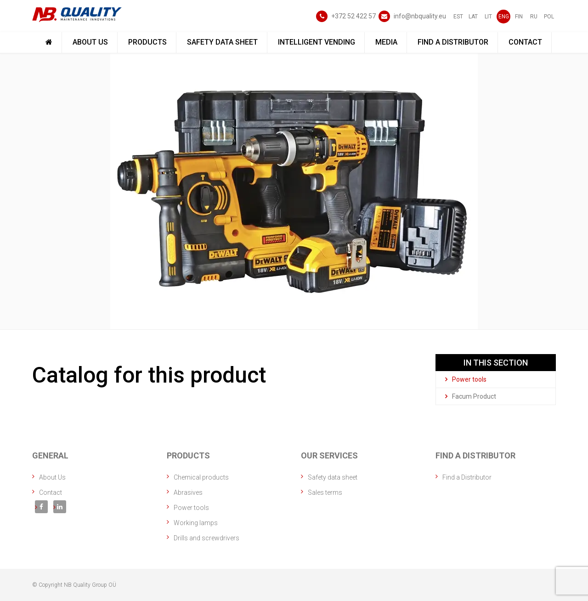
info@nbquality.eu (420, 16)
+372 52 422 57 (353, 16)
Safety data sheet (222, 42)
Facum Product (470, 396)
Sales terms (325, 492)
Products (147, 42)
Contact (525, 42)
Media (386, 42)
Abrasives (188, 492)
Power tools (465, 379)
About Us (90, 42)
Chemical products (201, 477)
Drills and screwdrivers (206, 538)
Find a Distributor (453, 42)
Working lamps (196, 523)
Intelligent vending (316, 42)
